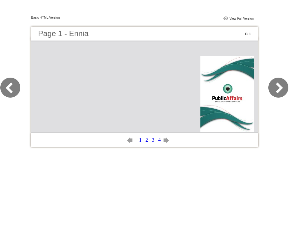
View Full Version (241, 18)
